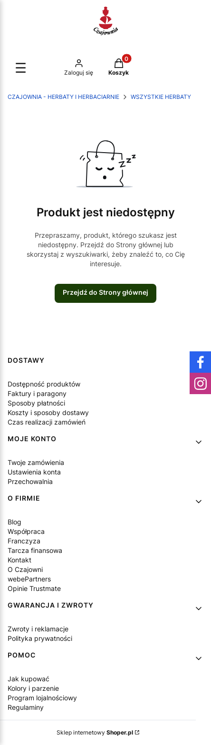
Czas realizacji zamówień (47, 422)
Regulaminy (26, 707)
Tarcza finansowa (35, 550)
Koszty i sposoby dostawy (48, 412)
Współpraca (26, 531)
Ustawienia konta (34, 472)
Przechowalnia (30, 481)
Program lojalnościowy (42, 698)
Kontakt (19, 560)
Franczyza (24, 541)
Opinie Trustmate (34, 588)
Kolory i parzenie (33, 688)
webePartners (29, 579)
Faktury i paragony (37, 393)
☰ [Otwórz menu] (21, 68)
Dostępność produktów (44, 384)
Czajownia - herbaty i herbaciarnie (63, 96)
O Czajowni (25, 569)
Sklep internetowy (95, 732)
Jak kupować (28, 679)
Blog (14, 522)
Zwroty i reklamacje (38, 629)
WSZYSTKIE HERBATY (161, 96)
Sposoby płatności (36, 403)
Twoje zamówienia (36, 462)
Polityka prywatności (40, 638)
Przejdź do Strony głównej (105, 292)
